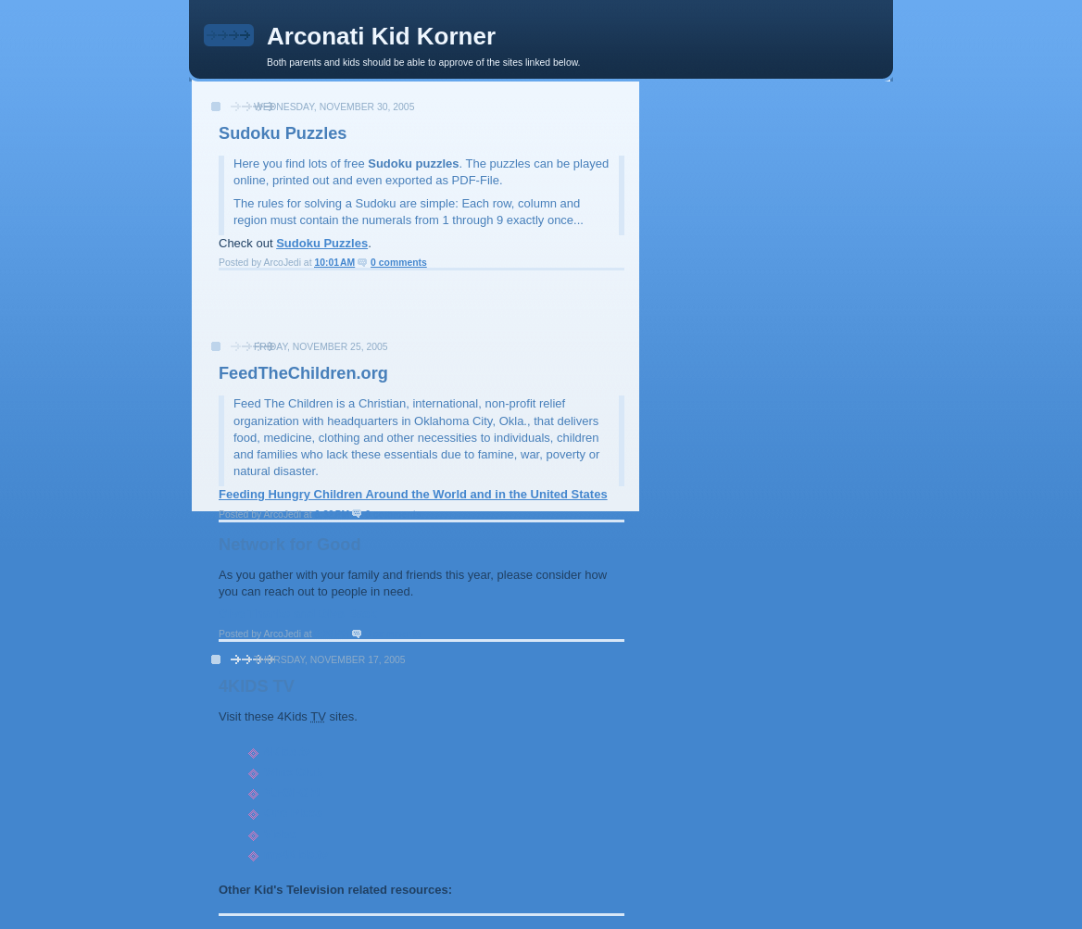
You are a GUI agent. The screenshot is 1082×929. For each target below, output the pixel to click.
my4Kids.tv (296, 854)
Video (280, 834)
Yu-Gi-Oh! (292, 792)
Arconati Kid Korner (381, 36)
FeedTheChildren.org (303, 373)
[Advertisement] (416, 311)
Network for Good (290, 544)
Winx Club (293, 772)
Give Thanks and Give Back (298, 614)
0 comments (399, 262)
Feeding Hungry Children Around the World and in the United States (413, 494)
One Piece (293, 813)
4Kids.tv (287, 752)
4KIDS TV (257, 686)
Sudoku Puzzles (282, 133)
